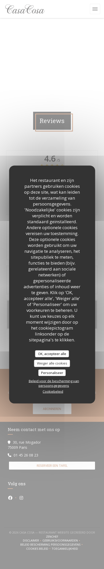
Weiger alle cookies (52, 363)
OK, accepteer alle (52, 353)
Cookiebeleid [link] (53, 391)
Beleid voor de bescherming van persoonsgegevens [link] (54, 383)
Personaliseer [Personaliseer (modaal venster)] (52, 372)
